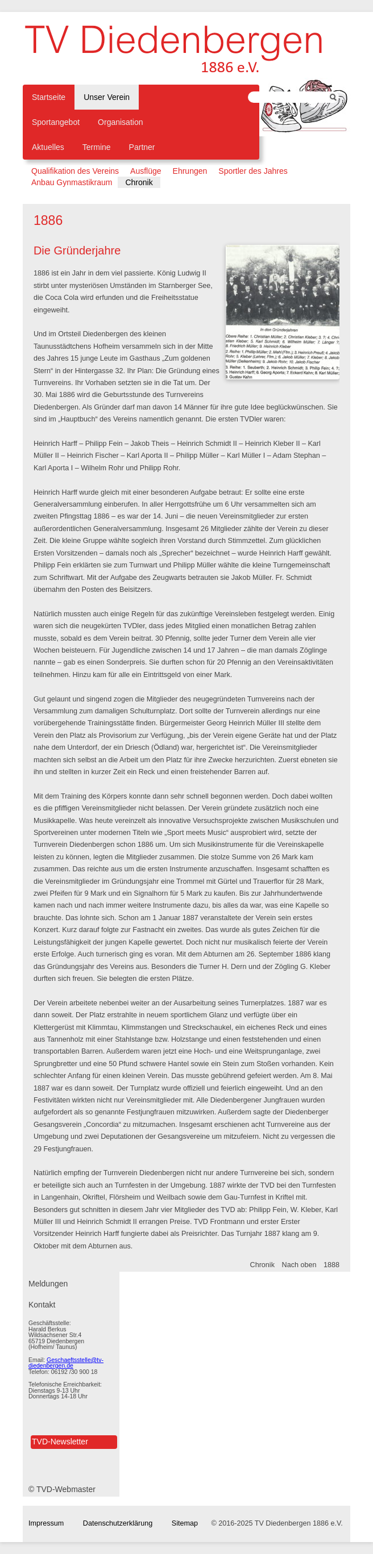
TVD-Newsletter (60, 1441)
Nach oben (299, 1265)
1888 (331, 1265)
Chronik (262, 1265)
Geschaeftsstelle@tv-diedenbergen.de (65, 1362)
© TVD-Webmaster (62, 1489)
